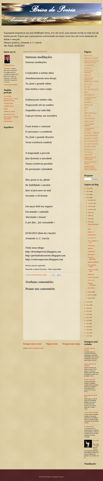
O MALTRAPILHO (89, 118)
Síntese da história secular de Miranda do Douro (91, 61)
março (90, 292)
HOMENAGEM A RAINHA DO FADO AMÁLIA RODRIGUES (90, 168)
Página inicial (52, 344)
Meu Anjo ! (87, 87)
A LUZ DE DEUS (89, 65)
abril (89, 222)
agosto (90, 212)
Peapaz (6, 109)
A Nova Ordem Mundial (91, 412)
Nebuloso (90, 248)
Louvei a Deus (88, 84)
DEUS (86, 92)
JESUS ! (86, 107)
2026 (87, 188)
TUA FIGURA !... (89, 152)
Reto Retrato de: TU (89, 149)
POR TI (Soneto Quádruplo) (88, 71)
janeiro (90, 298)
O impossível (91, 251)
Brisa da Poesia (10, 65)
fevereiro (90, 295)
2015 (87, 323)
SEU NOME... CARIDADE (91, 133)
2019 (87, 311)
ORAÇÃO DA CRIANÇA (91, 138)
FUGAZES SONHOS (90, 146)
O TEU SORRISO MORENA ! (89, 124)
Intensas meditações (93, 262)
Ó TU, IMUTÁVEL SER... (91, 89)
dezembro (91, 200)
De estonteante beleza (92, 265)
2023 (87, 197)
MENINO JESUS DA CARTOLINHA (90, 158)
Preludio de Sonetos (9, 111)
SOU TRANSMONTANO (91, 141)
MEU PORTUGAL (89, 95)
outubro (90, 206)
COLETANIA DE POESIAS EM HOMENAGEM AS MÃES (91, 79)
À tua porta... (91, 245)
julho (89, 215)
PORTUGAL (87, 75)
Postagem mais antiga (71, 344)
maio (89, 218)
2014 (87, 326)
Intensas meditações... (92, 284)
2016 (87, 320)
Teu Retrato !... (88, 68)
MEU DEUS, (87, 116)
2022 (87, 302)
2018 (87, 314)
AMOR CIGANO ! (89, 121)
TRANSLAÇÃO (88, 105)
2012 (87, 333)
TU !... (86, 110)
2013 (87, 330)
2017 (87, 317)
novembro (91, 203)
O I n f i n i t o (92, 238)
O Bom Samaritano (89, 379)
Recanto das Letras (9, 114)
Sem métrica (91, 254)
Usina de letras (8, 121)
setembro (90, 209)
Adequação (91, 274)
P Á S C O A (91, 280)
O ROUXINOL (88, 155)
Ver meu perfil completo (10, 84)
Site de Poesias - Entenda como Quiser (11, 117)
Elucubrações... (92, 235)
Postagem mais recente (32, 344)
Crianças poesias (8, 103)
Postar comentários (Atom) (36, 348)
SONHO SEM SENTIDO (91, 135)
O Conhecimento (89, 426)
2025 (87, 191)
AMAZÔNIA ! (88, 102)
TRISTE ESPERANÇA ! (90, 113)
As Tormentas (8, 96)
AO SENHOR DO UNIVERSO (89, 129)
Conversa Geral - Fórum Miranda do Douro (11, 99)
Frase (89, 229)
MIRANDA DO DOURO (91, 58)
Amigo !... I (91, 232)
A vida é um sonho (93, 277)
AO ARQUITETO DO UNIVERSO (90, 98)
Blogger (61, 477)
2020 (87, 308)
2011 (87, 336)
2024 (87, 194)
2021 (87, 305)
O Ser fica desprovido (91, 258)
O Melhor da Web (9, 106)
